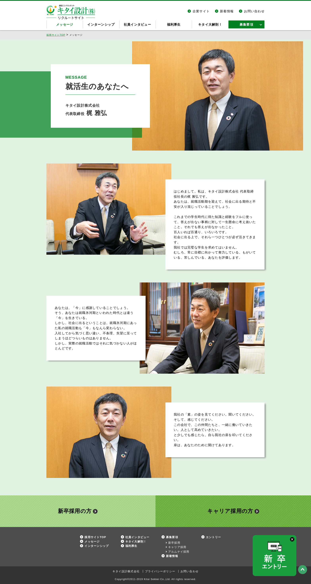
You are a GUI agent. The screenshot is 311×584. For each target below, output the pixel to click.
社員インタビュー (137, 24)
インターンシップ (101, 24)
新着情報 (227, 11)
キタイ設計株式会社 (126, 571)
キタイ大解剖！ (210, 24)
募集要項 (246, 24)
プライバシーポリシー (160, 571)
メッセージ (64, 24)
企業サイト (201, 11)
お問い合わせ (254, 11)
